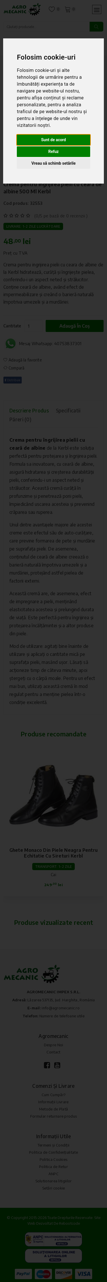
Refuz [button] (53, 151)
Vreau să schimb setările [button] (53, 163)
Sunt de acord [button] (53, 139)
